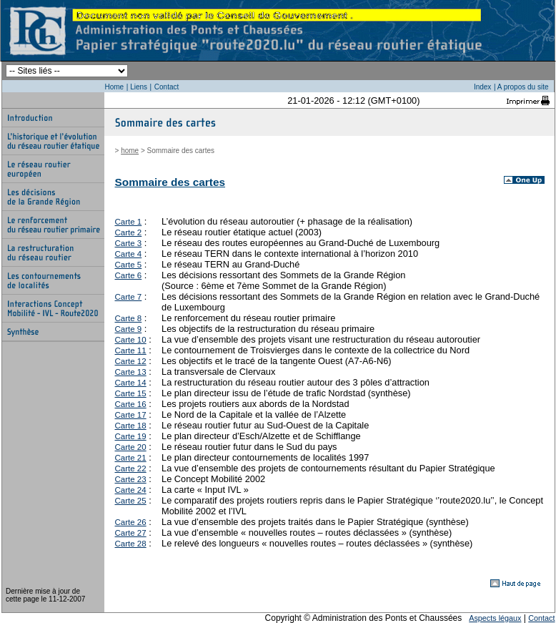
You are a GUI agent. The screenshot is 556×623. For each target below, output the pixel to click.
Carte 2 (128, 232)
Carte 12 (131, 361)
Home (114, 87)
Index (482, 87)
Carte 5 (128, 264)
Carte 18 (131, 425)
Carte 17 (131, 415)
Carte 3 (128, 243)
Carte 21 (131, 457)
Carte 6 (128, 275)
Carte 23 (131, 479)
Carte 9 (128, 329)
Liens (138, 87)
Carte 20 (131, 447)
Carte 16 (131, 404)
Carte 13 (131, 372)
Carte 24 (131, 490)
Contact (166, 87)
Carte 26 (131, 522)
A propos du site (523, 87)
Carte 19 (131, 436)
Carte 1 (128, 221)
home (130, 150)
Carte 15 (131, 393)
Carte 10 (131, 339)
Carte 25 (131, 500)
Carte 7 (128, 297)
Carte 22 (131, 468)
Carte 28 (131, 543)
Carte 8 (128, 318)
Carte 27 (131, 533)
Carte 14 (131, 382)
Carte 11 (131, 350)
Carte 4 (128, 254)
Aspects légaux (495, 618)
